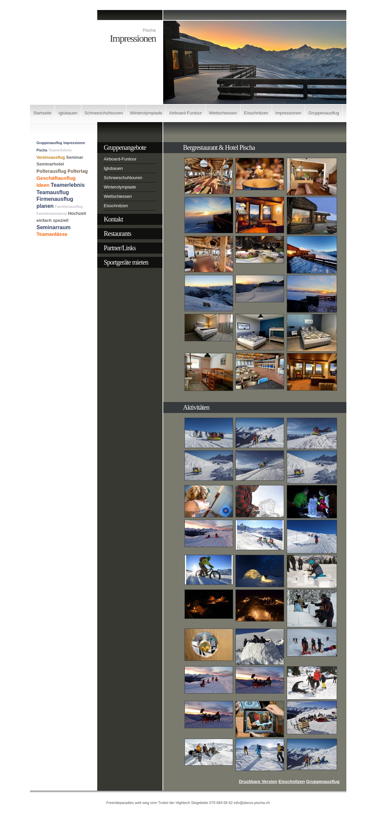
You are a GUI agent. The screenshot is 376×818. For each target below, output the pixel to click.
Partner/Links (120, 248)
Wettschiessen (223, 112)
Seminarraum (54, 227)
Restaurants (117, 233)
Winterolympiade (146, 112)
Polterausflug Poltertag (62, 171)
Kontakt (113, 219)
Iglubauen (67, 112)
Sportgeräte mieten (126, 262)
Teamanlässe (52, 234)
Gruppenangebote (125, 147)
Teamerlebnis (60, 150)
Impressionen (288, 112)
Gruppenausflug (323, 112)
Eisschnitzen (256, 112)
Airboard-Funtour (185, 112)
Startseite (42, 112)
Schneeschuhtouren (104, 112)
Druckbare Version (258, 781)
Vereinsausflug (51, 157)
